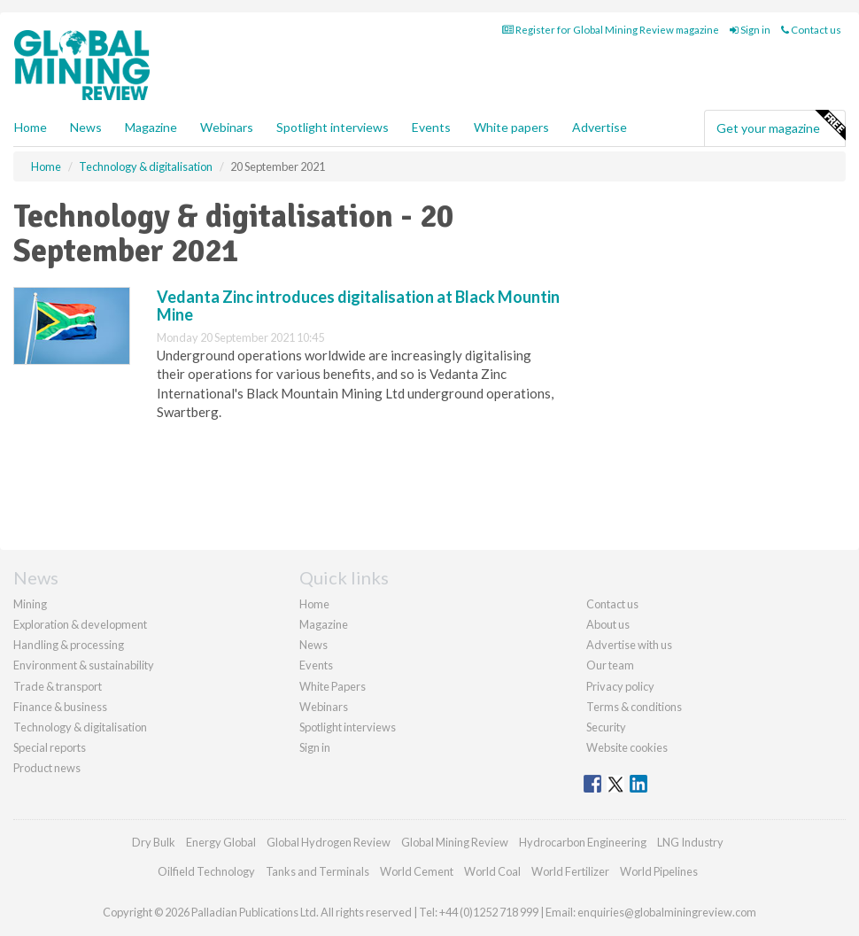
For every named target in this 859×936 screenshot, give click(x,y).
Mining (30, 604)
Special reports (49, 747)
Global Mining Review (454, 842)
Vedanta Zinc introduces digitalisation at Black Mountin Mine (358, 305)
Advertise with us (629, 645)
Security (606, 727)
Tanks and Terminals (317, 871)
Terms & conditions (634, 707)
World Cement (416, 871)
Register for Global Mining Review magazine (610, 29)
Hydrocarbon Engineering (582, 842)
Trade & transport (57, 686)
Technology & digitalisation (80, 727)
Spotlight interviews (332, 127)
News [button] (86, 127)
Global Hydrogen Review (329, 842)
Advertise (599, 127)
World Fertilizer (570, 871)
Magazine (151, 127)
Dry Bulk (153, 842)
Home (30, 127)
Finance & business (60, 707)
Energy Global (221, 842)
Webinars (226, 127)
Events (431, 127)
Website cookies (627, 747)
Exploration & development (80, 624)
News (313, 645)
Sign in (750, 29)
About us (608, 624)
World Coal (492, 871)
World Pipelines (659, 871)
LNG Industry (690, 842)
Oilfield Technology (206, 871)
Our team (610, 665)
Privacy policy (620, 686)
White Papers (332, 686)
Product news (47, 768)
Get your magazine (780, 126)
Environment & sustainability (83, 665)
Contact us (811, 29)
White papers (511, 127)
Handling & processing (68, 645)
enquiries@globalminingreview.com (666, 912)
